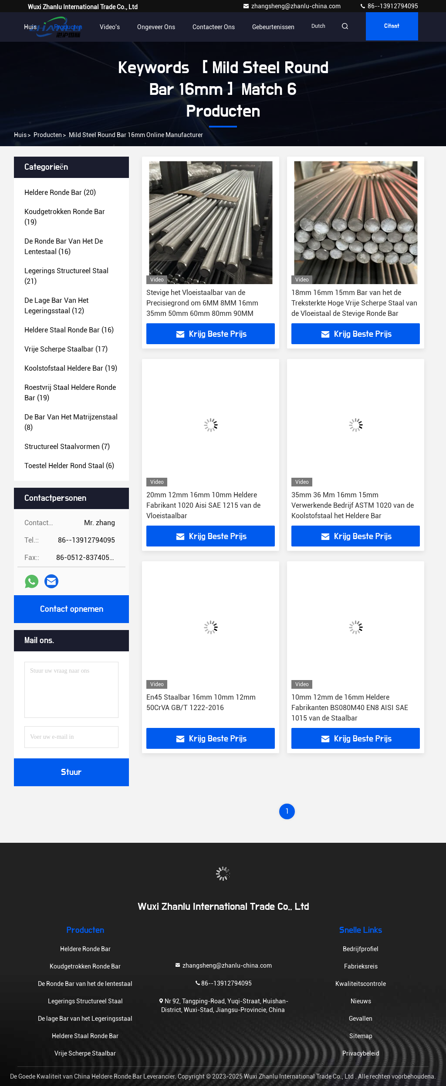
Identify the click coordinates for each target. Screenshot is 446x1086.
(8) (71, 422)
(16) (63, 246)
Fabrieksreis (361, 966)
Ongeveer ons (148, 26)
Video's (101, 26)
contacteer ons (205, 26)
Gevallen (360, 1018)
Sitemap (360, 1035)
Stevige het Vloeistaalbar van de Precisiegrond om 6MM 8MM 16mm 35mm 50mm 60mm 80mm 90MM (202, 303)
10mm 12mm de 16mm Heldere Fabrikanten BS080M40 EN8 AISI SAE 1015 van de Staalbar (349, 707)
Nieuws (361, 1001)
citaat (389, 27)
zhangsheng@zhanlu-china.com (292, 6)
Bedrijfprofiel (360, 948)
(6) (69, 466)
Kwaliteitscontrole (360, 983)
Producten (60, 26)
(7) (67, 446)
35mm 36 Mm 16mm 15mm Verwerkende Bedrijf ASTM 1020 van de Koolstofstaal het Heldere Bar (352, 505)
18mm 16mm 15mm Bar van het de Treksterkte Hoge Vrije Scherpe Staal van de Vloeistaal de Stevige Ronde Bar (354, 303)
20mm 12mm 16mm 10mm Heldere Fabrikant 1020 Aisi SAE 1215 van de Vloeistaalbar (203, 505)
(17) (66, 349)
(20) (60, 192)
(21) (66, 276)
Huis (22, 26)
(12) (56, 305)
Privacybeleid (360, 1053)
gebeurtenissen (265, 26)
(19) (64, 217)
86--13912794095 (388, 6)
